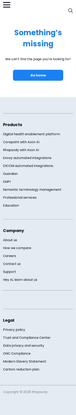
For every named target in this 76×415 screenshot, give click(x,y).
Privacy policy (14, 329)
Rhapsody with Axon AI (21, 150)
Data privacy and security (23, 345)
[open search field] (70, 10)
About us (10, 240)
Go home (38, 75)
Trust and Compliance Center (27, 337)
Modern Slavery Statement (24, 361)
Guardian (10, 173)
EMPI (7, 181)
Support (9, 271)
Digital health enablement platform (31, 134)
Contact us (12, 263)
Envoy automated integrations (27, 158)
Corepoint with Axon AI (21, 142)
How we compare (17, 248)
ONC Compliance (17, 353)
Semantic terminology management (32, 189)
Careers (9, 256)
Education (11, 205)
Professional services (19, 197)
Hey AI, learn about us (20, 279)
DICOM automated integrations (28, 165)
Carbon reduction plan (21, 369)
